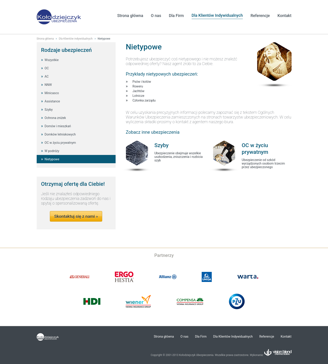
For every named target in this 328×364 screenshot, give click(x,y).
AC (46, 76)
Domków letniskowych (60, 134)
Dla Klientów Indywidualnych (217, 15)
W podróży (51, 151)
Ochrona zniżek (55, 118)
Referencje (260, 15)
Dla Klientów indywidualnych (76, 38)
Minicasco (51, 93)
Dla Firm (176, 15)
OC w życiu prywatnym (60, 142)
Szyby (48, 109)
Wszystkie (51, 60)
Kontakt (284, 15)
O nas (156, 15)
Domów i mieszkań (57, 126)
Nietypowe (104, 38)
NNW (48, 85)
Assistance (52, 101)
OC (46, 68)
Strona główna (130, 15)
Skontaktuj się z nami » (76, 216)
